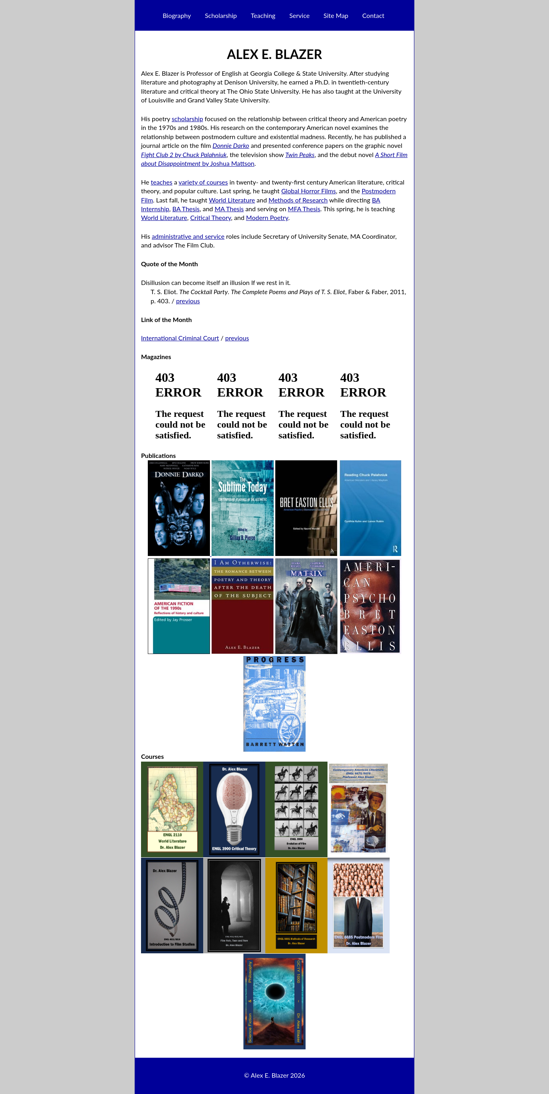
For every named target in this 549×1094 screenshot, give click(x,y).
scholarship (187, 118)
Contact (373, 15)
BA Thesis (185, 208)
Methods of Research (298, 200)
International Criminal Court (180, 338)
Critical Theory (210, 217)
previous (188, 300)
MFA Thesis (304, 208)
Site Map (336, 15)
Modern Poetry (267, 217)
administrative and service (188, 236)
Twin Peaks (299, 154)
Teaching (263, 15)
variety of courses (203, 182)
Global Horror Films (308, 190)
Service (299, 15)
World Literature (232, 200)
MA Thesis (229, 208)
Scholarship (221, 15)
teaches (162, 182)
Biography (177, 15)
